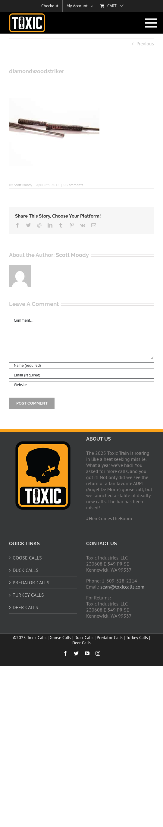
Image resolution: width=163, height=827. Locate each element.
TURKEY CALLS (28, 595)
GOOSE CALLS (27, 558)
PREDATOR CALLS (31, 582)
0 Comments (73, 184)
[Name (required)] (81, 365)
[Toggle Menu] (149, 23)
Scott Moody (23, 184)
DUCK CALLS (26, 570)
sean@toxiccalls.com (122, 587)
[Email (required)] (81, 375)
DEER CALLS (25, 607)
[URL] (81, 385)
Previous (145, 44)
